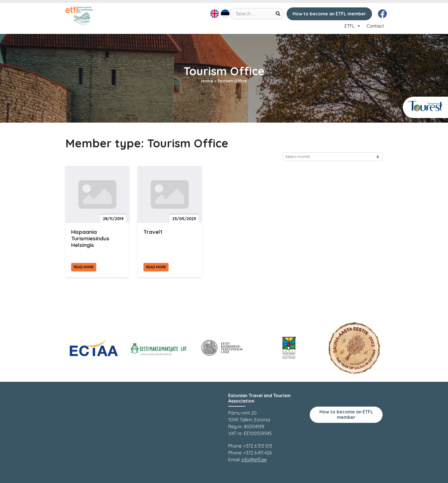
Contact (375, 26)
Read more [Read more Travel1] (156, 267)
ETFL (353, 26)
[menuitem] (214, 13)
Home (207, 81)
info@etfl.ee (254, 459)
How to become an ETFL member (329, 14)
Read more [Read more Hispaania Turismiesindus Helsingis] (84, 267)
